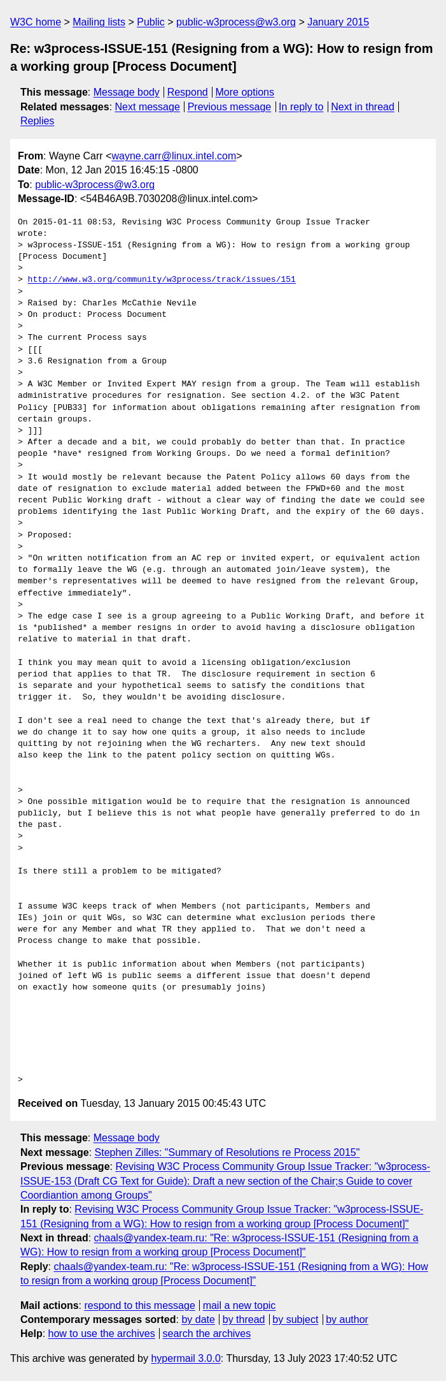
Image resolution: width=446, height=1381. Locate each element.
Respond (187, 92)
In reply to (301, 106)
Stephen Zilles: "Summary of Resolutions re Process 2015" (227, 1152)
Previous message (230, 106)
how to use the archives (101, 1333)
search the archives (207, 1333)
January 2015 (338, 22)
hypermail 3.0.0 (185, 1358)
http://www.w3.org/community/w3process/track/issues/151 (162, 280)
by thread (244, 1319)
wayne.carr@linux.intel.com (173, 155)
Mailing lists (99, 22)
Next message (147, 106)
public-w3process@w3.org (236, 22)
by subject (295, 1319)
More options (245, 92)
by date (197, 1319)
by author (347, 1319)
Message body (127, 92)
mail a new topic (239, 1305)
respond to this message (139, 1305)
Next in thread (362, 106)
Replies (37, 120)
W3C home (35, 22)
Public (151, 22)
